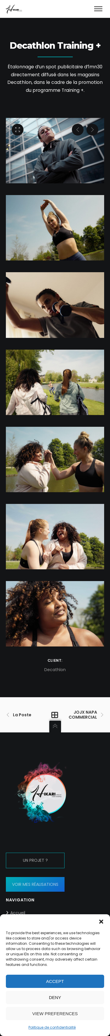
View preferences (55, 1013)
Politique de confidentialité (52, 1027)
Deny (55, 997)
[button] (101, 922)
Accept (55, 981)
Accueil (17, 913)
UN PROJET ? (35, 860)
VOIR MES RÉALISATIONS (35, 884)
